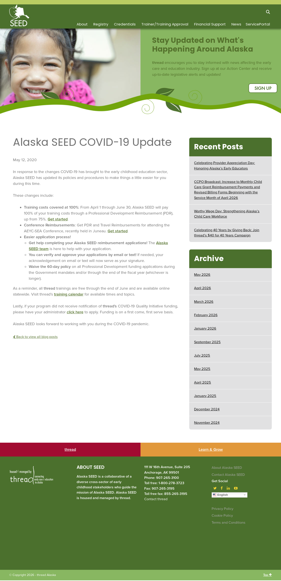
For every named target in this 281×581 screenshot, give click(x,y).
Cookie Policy (222, 516)
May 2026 (202, 275)
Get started (58, 219)
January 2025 (205, 396)
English (220, 495)
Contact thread (156, 500)
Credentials (125, 24)
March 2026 (203, 302)
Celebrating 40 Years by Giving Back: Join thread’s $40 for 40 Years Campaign (226, 233)
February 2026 (206, 316)
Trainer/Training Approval (164, 24)
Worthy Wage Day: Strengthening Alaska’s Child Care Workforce (226, 214)
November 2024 (207, 423)
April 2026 (202, 289)
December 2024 (207, 410)
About (82, 24)
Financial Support (210, 24)
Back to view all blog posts (35, 337)
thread (70, 450)
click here (75, 312)
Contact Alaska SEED (228, 475)
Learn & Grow (211, 450)
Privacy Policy (222, 509)
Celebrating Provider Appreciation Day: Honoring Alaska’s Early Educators (224, 166)
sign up (262, 88)
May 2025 (202, 369)
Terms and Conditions (228, 523)
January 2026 (205, 329)
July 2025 (202, 356)
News (236, 24)
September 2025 (207, 343)
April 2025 (202, 383)
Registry (100, 24)
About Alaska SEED (227, 468)
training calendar (68, 294)
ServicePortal (258, 24)
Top (267, 575)
